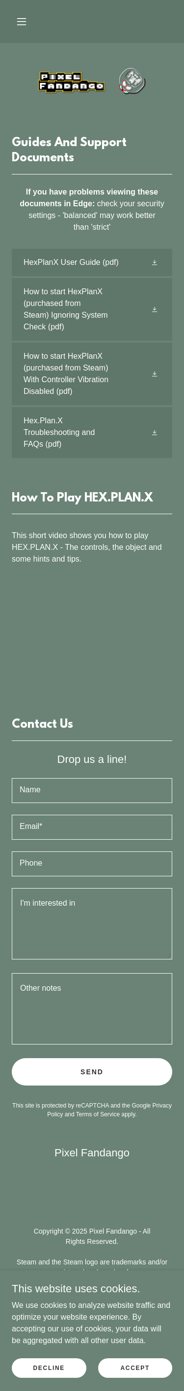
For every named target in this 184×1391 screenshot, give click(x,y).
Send (92, 1072)
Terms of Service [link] (98, 1114)
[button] (21, 21)
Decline (49, 1367)
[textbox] (92, 790)
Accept (135, 1367)
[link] (92, 82)
